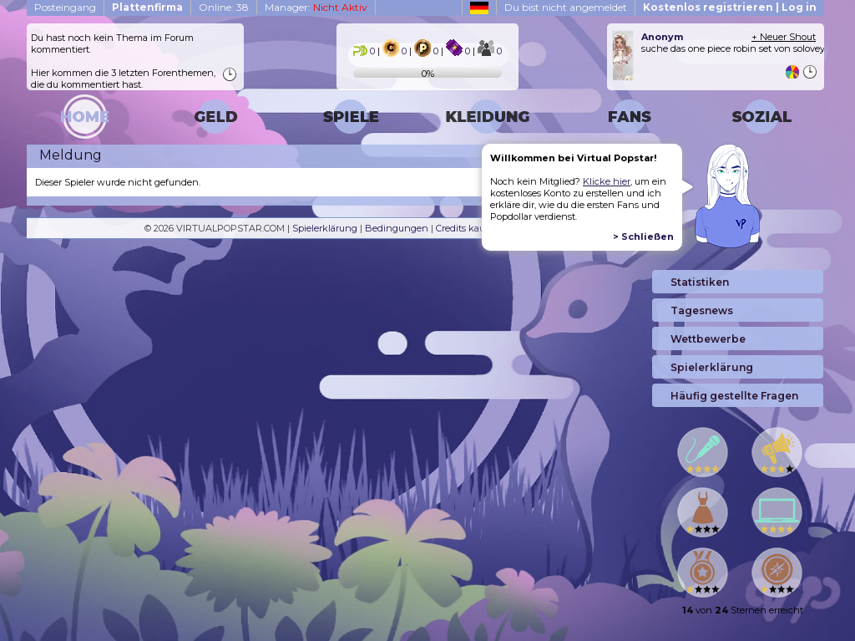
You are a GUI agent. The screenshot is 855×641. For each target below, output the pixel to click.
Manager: (316, 7)
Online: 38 (224, 7)
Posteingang (65, 7)
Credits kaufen (468, 228)
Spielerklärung (324, 228)
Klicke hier (606, 181)
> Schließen (643, 236)
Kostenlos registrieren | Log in (730, 7)
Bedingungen (396, 228)
